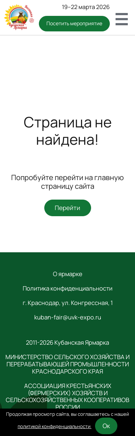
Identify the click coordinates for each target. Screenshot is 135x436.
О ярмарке (67, 274)
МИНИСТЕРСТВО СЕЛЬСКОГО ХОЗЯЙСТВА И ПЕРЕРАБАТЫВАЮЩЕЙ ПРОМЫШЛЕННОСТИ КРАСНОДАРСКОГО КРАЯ (67, 364)
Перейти (67, 208)
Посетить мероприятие (74, 23)
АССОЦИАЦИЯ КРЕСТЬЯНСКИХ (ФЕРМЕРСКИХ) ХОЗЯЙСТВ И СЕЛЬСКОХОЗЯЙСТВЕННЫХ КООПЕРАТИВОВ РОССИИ (67, 396)
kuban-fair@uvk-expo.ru (67, 317)
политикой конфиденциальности (54, 426)
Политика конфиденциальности (67, 288)
